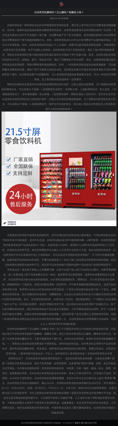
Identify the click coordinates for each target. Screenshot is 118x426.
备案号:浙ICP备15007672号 (86, 423)
